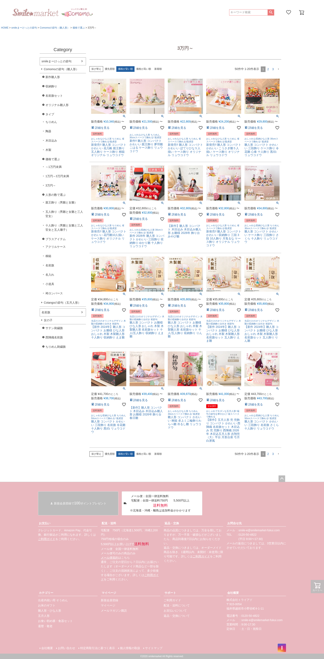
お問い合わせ (66, 648)
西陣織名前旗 (54, 337)
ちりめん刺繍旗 (55, 346)
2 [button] (268, 69)
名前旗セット (54, 95)
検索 (271, 12)
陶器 (48, 131)
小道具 (49, 284)
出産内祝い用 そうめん (53, 600)
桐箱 (48, 256)
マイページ (109, 592)
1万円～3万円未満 (57, 176)
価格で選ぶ (79, 27)
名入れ (49, 274)
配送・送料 (109, 523)
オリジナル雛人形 (57, 105)
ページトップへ (282, 478)
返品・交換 (171, 523)
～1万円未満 (53, 166)
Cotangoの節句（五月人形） (62, 302)
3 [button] (273, 69)
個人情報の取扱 (130, 648)
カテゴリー (46, 592)
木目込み (51, 140)
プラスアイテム (55, 239)
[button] (278, 69)
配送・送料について (177, 605)
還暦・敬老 (45, 626)
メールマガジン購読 (114, 610)
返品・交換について (177, 615)
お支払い (44, 523)
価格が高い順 (143, 68)
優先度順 (110, 68)
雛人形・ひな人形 (49, 610)
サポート (170, 592)
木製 (48, 150)
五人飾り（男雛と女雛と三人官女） (64, 214)
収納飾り (51, 86)
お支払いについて (175, 610)
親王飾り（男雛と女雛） (61, 202)
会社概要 (233, 592)
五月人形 (44, 615)
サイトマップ (153, 648)
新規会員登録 (109, 600)
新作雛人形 (52, 77)
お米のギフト (46, 605)
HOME (4, 27)
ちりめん (51, 122)
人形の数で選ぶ (55, 194)
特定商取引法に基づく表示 (97, 648)
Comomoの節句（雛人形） (55, 27)
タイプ (49, 114)
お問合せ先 (234, 523)
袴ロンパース (54, 293)
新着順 (158, 68)
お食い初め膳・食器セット (55, 621)
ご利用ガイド (46, 539)
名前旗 (49, 265)
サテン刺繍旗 (54, 328)
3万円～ (50, 185)
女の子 (48, 320)
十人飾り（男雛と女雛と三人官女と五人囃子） (64, 227)
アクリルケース (55, 246)
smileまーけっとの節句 (24, 27)
